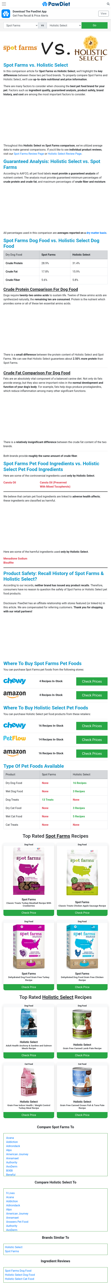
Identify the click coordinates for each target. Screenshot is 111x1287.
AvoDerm (11, 1166)
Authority (11, 1162)
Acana (10, 1137)
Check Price (29, 912)
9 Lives (10, 1193)
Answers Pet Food (17, 1221)
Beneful (10, 1174)
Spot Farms (12, 1251)
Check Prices (92, 681)
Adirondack (13, 1146)
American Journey (17, 1154)
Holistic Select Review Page (65, 153)
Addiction (12, 1142)
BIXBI (9, 1170)
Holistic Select (13, 1247)
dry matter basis (96, 232)
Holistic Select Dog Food (20, 1274)
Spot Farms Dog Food (18, 1270)
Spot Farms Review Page (29, 153)
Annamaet (12, 1158)
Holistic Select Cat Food (19, 1279)
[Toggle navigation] (4, 4)
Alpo (9, 1150)
